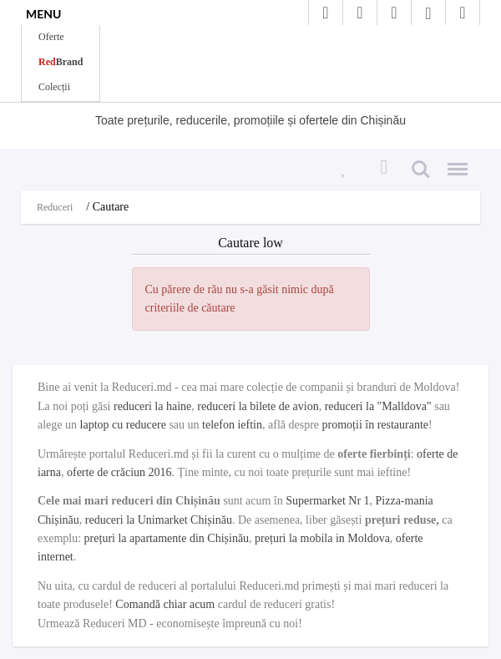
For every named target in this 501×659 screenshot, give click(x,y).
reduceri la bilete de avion (257, 406)
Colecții (54, 87)
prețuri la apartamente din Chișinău (167, 538)
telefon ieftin (232, 424)
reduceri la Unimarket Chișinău (158, 520)
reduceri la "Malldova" (378, 406)
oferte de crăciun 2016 (119, 472)
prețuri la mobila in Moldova (322, 538)
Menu (453, 162)
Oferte (51, 37)
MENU (43, 14)
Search (420, 169)
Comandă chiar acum (165, 604)
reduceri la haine (152, 406)
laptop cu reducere (123, 424)
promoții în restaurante (375, 424)
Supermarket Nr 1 (327, 500)
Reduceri (55, 207)
